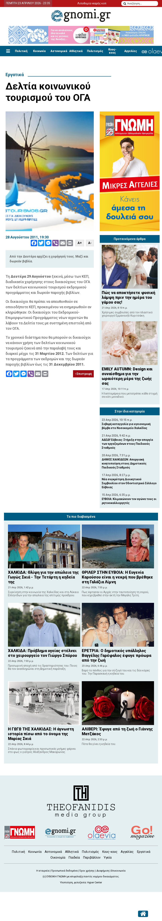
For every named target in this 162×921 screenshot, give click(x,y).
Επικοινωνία (118, 870)
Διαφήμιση (102, 870)
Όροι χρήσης (87, 870)
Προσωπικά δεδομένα (64, 870)
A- (90, 243)
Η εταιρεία (42, 870)
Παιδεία (74, 857)
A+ (80, 243)
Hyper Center (94, 882)
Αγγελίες (130, 51)
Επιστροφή (83, 373)
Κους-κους (112, 51)
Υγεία (108, 857)
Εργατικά (15, 74)
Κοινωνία (39, 51)
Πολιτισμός (95, 51)
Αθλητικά (76, 51)
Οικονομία (57, 857)
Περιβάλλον (92, 857)
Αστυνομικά (58, 51)
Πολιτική (21, 51)
